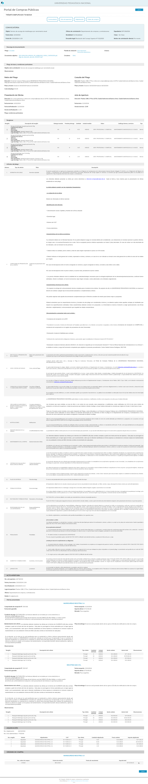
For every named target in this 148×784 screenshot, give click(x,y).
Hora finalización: (10, 586)
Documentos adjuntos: (11, 55)
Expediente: (117, 31)
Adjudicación (80, 19)
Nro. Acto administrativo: (11, 733)
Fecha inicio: (9, 35)
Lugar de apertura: (10, 589)
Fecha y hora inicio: (10, 582)
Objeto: (8, 31)
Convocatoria (52, 19)
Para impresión (81, 50)
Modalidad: (69, 35)
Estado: (7, 596)
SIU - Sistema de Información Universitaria (78, 781)
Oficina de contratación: (73, 31)
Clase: (116, 35)
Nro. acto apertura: (10, 579)
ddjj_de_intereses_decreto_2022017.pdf (30, 57)
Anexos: (106, 50)
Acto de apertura (66, 19)
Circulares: (67, 55)
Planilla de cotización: (70, 50)
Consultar (12, 50)
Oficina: (7, 592)
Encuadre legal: (70, 38)
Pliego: (7, 50)
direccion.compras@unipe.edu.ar (127, 367)
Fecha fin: (9, 38)
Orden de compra (93, 19)
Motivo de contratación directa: (123, 38)
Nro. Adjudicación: (9, 731)
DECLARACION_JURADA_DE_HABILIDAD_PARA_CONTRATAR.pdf (38, 55)
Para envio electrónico (83, 52)
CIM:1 (74, 55)
